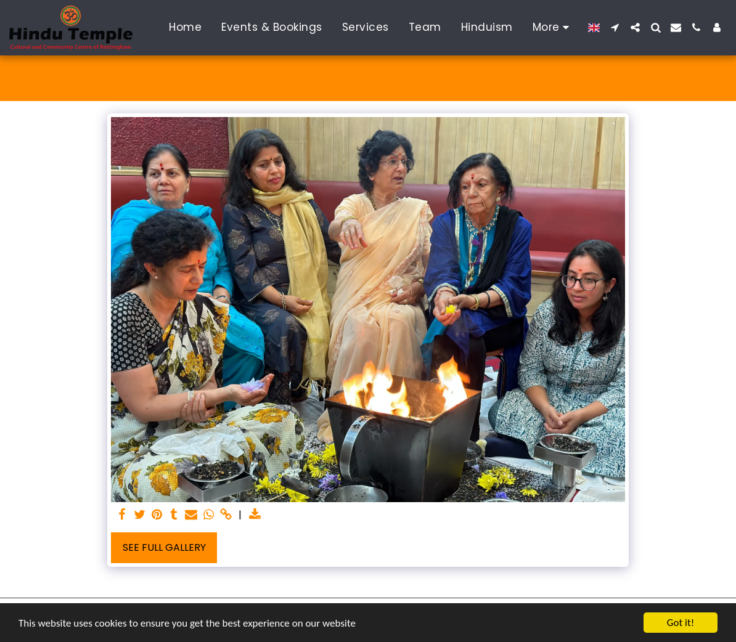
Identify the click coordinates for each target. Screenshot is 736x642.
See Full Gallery (164, 547)
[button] (614, 27)
